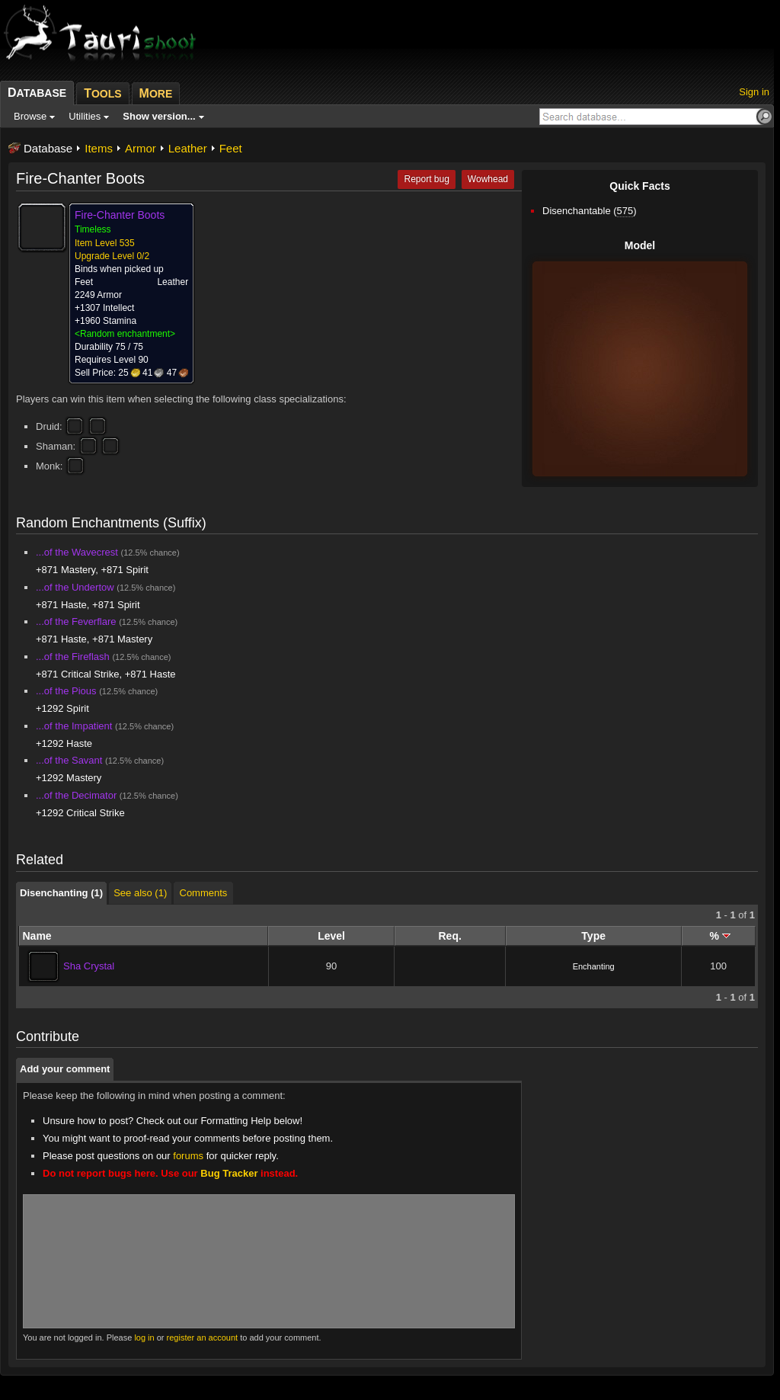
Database (48, 148)
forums (188, 1155)
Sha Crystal (88, 966)
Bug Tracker (228, 1173)
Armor (140, 148)
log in (144, 1337)
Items (99, 148)
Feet (230, 148)
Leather (187, 148)
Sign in (754, 92)
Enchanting (594, 966)
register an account (202, 1337)
